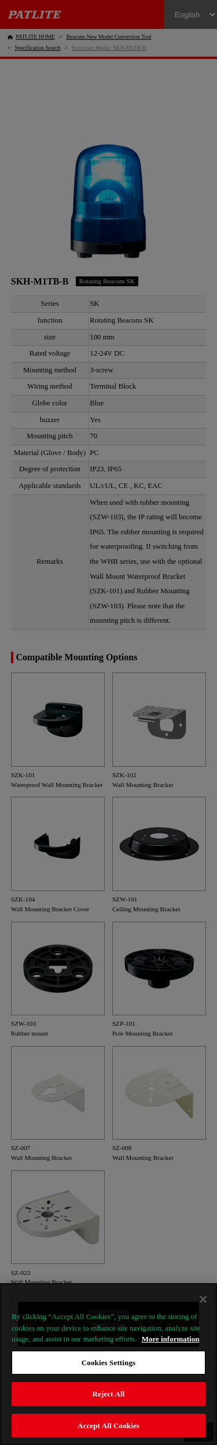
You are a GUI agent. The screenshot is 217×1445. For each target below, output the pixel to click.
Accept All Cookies (108, 1425)
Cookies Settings (108, 1362)
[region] (108, 1364)
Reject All (109, 1393)
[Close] (203, 1299)
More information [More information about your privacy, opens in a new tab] (171, 1339)
